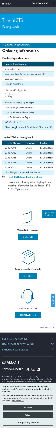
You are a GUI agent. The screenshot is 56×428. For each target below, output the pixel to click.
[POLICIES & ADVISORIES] (14, 339)
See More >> (18, 401)
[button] (51, 10)
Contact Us (28, 315)
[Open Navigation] (3, 45)
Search (28, 237)
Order (28, 276)
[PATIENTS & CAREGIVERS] (15, 350)
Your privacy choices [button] (28, 423)
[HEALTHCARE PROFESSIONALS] (18, 344)
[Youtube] (33, 370)
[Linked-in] (38, 370)
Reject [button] (28, 415)
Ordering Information (18, 45)
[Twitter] (28, 370)
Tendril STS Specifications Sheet (24, 177)
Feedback (53, 300)
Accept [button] (28, 407)
